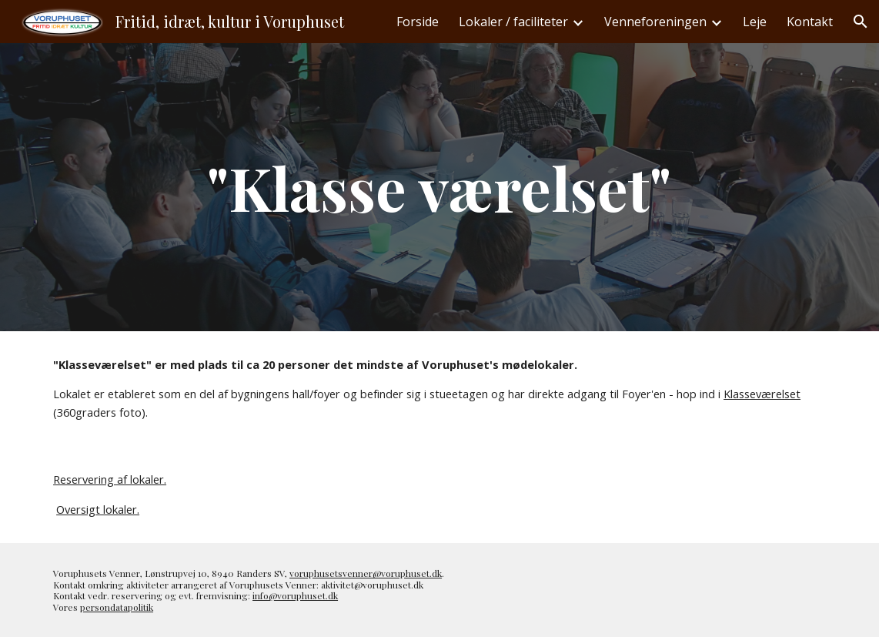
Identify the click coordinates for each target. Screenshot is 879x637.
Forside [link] (417, 21)
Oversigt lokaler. (97, 509)
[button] (860, 21)
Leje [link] (755, 21)
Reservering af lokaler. (109, 479)
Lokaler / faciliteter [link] (513, 21)
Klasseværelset (762, 393)
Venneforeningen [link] (655, 21)
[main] (439, 187)
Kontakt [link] (810, 21)
